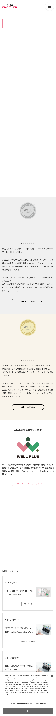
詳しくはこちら (28, 301)
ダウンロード (28, 604)
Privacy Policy (10, 697)
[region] (28, 694)
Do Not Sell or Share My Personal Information (28, 703)
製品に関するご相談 (28, 642)
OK (28, 711)
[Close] (52, 676)
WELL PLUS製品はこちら (28, 483)
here (19, 686)
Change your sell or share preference (17, 699)
